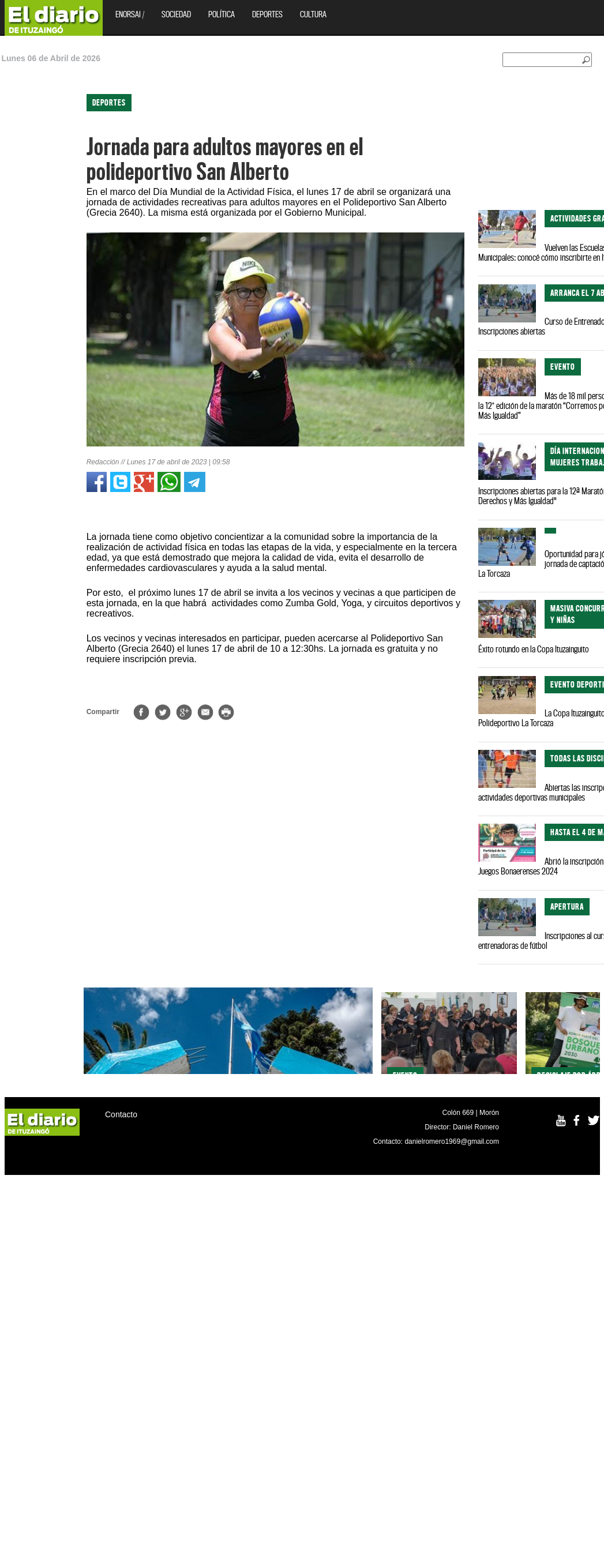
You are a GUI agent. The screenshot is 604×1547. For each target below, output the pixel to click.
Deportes (267, 14)
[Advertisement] (50, 248)
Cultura (313, 14)
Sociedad (176, 14)
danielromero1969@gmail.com (451, 1141)
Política (221, 14)
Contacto (121, 1114)
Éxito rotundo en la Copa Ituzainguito (533, 649)
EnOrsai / (129, 14)
